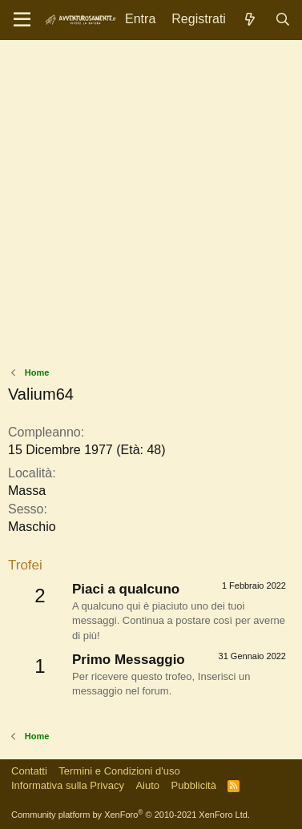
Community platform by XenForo (130, 814)
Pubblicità (193, 785)
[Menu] (22, 20)
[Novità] (250, 19)
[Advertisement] (151, 207)
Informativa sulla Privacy (67, 785)
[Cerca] (282, 19)
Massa (27, 490)
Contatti (29, 771)
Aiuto (147, 785)
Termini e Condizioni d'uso (118, 771)
